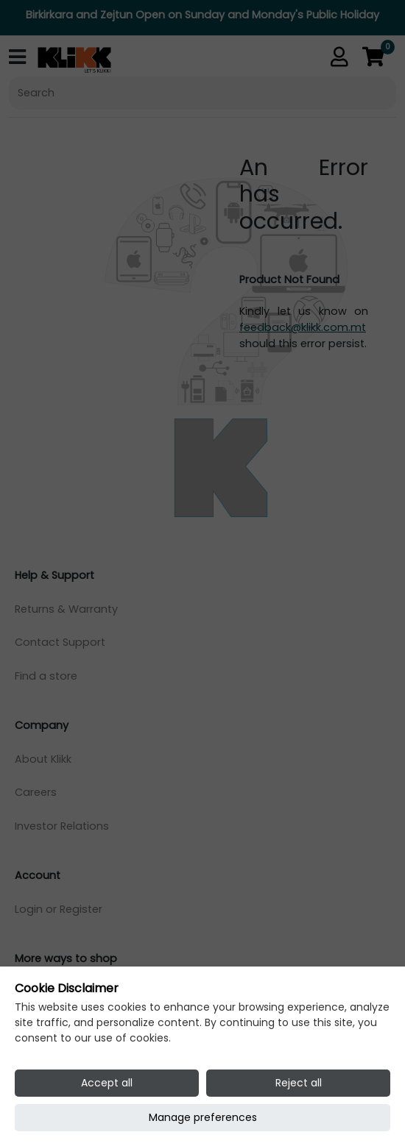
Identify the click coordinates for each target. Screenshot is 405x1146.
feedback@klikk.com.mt (302, 327)
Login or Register (58, 909)
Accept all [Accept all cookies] (107, 1082)
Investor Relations (62, 826)
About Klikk (43, 759)
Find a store (46, 676)
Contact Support (60, 642)
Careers (36, 792)
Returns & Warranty (66, 609)
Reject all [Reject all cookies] (298, 1082)
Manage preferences (203, 1117)
